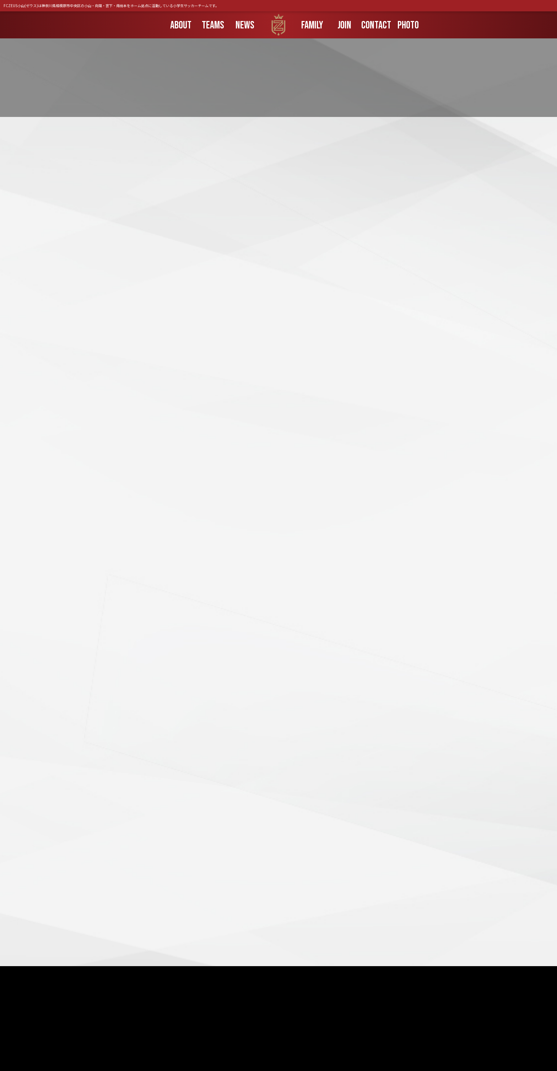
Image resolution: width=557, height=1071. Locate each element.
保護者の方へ (237, 1035)
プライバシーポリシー (387, 1035)
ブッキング (308, 1035)
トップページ (156, 1035)
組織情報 (342, 1035)
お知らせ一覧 (197, 1035)
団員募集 (273, 1035)
